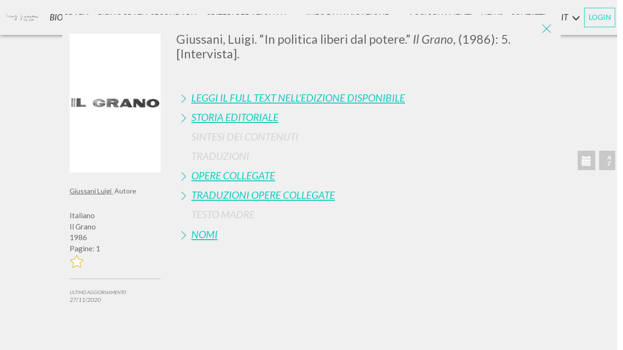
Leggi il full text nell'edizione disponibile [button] (298, 97)
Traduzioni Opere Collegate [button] (263, 194)
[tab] (365, 97)
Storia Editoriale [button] (234, 116)
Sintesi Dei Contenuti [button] (244, 136)
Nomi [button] (204, 234)
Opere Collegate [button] (233, 175)
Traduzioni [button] (220, 155)
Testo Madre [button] (223, 214)
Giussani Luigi (91, 191)
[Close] (546, 29)
